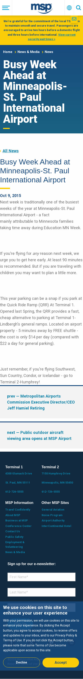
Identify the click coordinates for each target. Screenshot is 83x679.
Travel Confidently (17, 509)
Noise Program (52, 515)
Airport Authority (53, 520)
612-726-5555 (14, 491)
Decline (21, 662)
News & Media (28, 52)
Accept (61, 662)
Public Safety (14, 537)
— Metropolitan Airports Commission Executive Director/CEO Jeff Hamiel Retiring (41, 402)
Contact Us (12, 531)
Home (7, 52)
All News (11, 150)
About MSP (12, 515)
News (49, 52)
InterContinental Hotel (56, 526)
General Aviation (53, 509)
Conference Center (18, 526)
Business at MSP (16, 520)
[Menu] (6, 8)
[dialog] (41, 635)
